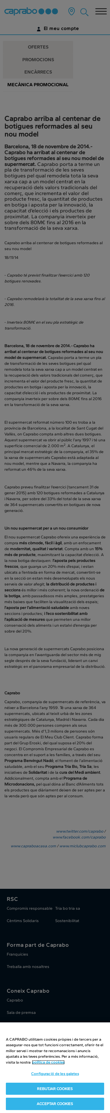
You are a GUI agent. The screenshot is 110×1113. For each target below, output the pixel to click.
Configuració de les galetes (55, 1074)
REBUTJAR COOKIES (55, 1089)
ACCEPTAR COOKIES (55, 1104)
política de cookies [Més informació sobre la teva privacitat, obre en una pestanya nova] (48, 1062)
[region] (55, 1067)
